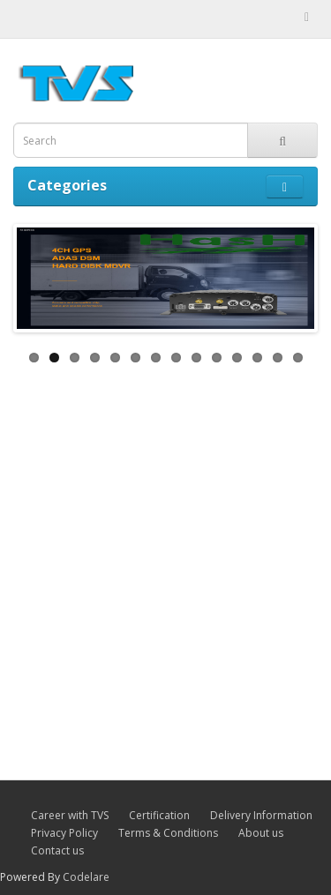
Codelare (86, 876)
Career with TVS (70, 815)
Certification (159, 815)
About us (260, 832)
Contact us (57, 850)
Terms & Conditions (168, 832)
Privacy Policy (64, 832)
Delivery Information (261, 815)
